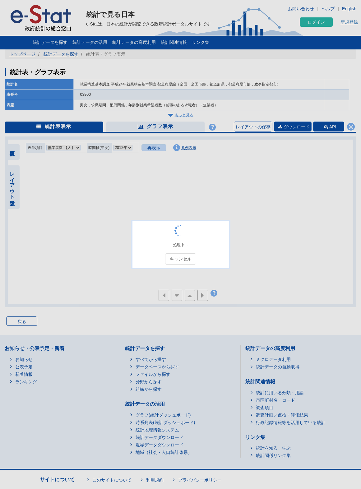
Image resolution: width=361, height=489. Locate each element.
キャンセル (181, 258)
